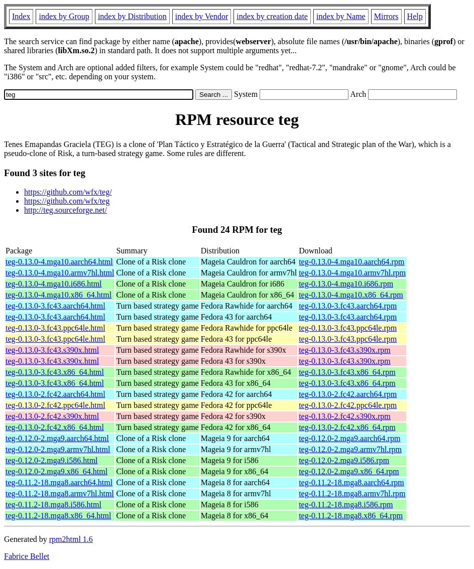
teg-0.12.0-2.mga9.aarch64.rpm (349, 438)
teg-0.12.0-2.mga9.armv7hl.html (58, 449)
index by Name (341, 16)
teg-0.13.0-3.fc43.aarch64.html (55, 306)
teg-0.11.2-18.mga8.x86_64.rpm (351, 515)
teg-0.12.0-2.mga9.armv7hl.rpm (350, 449)
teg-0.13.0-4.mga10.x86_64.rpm (351, 295)
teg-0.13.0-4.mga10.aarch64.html (59, 261)
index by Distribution (132, 16)
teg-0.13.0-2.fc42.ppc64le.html (55, 405)
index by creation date (272, 16)
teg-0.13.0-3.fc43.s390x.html (52, 350)
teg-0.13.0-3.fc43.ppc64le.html (55, 328)
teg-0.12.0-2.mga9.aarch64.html (57, 438)
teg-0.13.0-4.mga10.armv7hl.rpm (352, 272)
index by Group (64, 16)
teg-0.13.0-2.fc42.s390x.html (52, 416)
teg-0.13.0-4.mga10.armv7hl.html (60, 272)
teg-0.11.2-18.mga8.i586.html (53, 504)
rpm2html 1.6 (71, 539)
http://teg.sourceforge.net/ (65, 210)
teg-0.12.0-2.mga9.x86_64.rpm (349, 471)
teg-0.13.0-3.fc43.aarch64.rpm (348, 306)
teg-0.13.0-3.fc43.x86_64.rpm (347, 372)
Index (21, 16)
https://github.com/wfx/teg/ (68, 192)
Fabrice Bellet (26, 556)
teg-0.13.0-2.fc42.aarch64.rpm (348, 394)
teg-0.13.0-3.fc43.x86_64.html (55, 372)
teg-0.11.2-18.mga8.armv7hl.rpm (352, 493)
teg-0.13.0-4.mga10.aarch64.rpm (351, 261)
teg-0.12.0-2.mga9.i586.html (52, 460)
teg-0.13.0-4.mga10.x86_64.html (58, 295)
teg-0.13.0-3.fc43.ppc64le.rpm (348, 328)
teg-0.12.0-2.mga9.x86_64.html (56, 471)
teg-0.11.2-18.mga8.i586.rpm (346, 504)
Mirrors (386, 16)
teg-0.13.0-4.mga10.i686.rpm (346, 283)
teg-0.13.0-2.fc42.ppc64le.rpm (348, 405)
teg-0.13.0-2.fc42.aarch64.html (55, 394)
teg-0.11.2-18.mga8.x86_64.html (58, 515)
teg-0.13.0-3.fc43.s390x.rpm (345, 350)
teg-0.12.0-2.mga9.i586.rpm (344, 460)
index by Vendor (201, 16)
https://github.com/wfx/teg (66, 201)
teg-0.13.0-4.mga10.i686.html (54, 283)
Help (415, 16)
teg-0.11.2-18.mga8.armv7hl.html (60, 493)
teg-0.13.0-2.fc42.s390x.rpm (345, 416)
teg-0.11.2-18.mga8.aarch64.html (59, 482)
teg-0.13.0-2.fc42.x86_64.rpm (347, 427)
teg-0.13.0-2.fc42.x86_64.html (55, 427)
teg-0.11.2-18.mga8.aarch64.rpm (351, 482)
